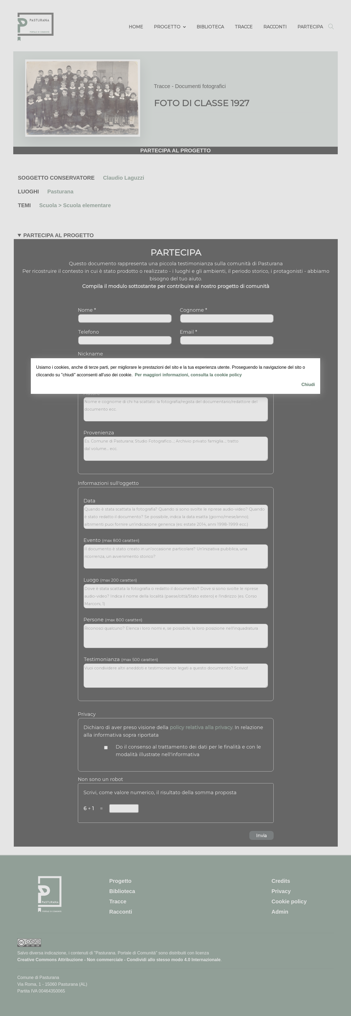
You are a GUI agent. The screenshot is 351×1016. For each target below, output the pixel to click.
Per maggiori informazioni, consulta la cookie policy (188, 375)
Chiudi (308, 384)
